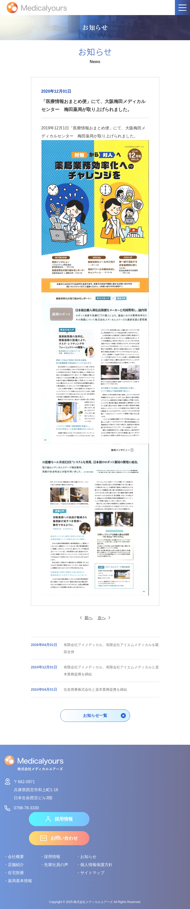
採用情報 (59, 819)
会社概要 (16, 856)
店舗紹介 (16, 865)
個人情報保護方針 (96, 865)
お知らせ (88, 856)
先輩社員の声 (56, 865)
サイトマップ (92, 873)
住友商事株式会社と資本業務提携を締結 (79, 689)
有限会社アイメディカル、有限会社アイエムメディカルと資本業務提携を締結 (95, 671)
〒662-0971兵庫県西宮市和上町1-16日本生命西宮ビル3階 (31, 789)
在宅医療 (16, 873)
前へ (89, 618)
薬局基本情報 (20, 881)
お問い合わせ (59, 838)
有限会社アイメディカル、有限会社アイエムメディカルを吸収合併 (95, 648)
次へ (102, 618)
